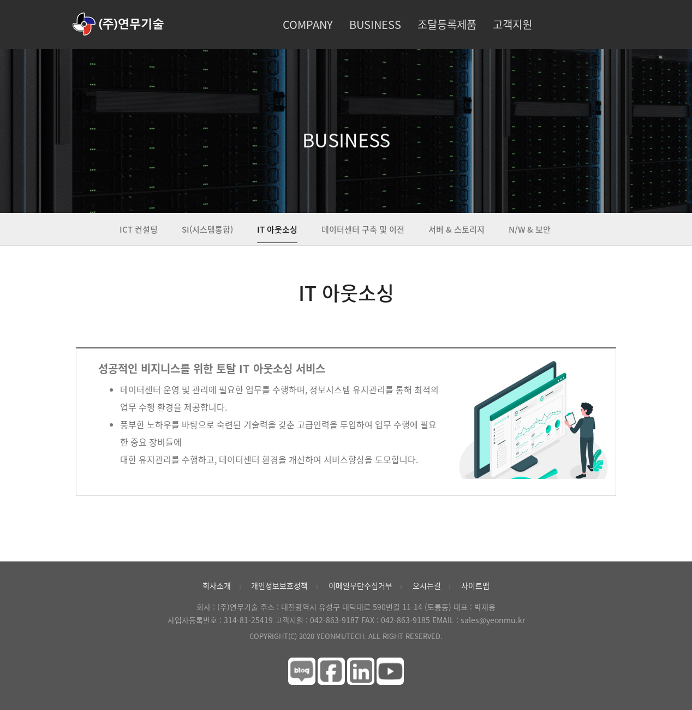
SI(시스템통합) (207, 229)
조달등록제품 (446, 24)
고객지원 (512, 24)
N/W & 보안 (530, 229)
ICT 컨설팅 (139, 229)
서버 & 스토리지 (456, 229)
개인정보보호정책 (279, 585)
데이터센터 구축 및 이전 (362, 229)
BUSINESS (375, 24)
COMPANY (308, 24)
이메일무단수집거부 (360, 585)
